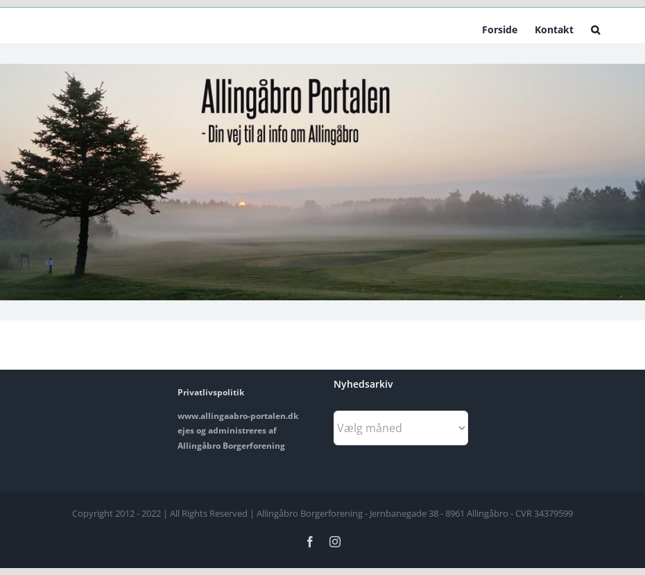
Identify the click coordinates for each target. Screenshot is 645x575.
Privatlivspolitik (211, 392)
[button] (595, 28)
